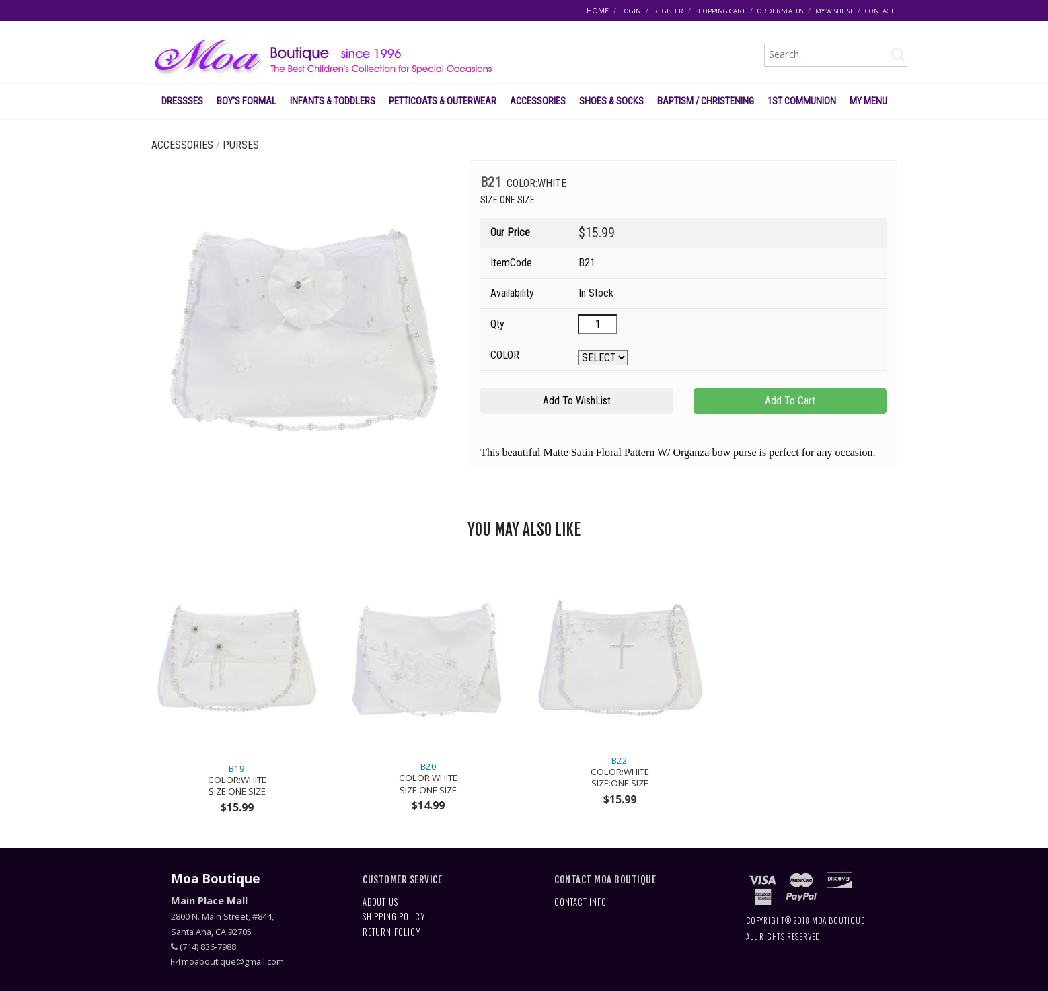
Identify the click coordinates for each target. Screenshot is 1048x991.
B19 (237, 780)
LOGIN (631, 11)
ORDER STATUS (780, 11)
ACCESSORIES (538, 101)
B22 (620, 772)
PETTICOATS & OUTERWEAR (442, 101)
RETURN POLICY (391, 932)
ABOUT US (380, 901)
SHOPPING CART (720, 11)
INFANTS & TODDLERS (332, 101)
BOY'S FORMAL (246, 101)
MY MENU (868, 101)
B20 (428, 778)
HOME (598, 10)
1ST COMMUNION (802, 101)
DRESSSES (182, 101)
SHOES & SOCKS (611, 101)
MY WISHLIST (834, 11)
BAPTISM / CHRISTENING (705, 101)
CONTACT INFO (580, 901)
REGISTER (668, 11)
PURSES (241, 145)
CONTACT (879, 11)
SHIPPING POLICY (394, 916)
